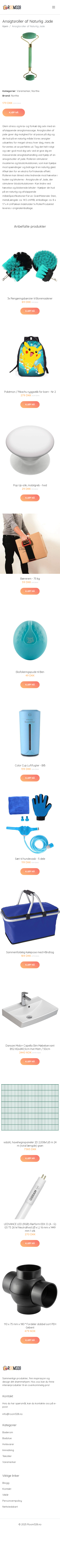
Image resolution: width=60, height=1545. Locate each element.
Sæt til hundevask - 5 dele (30, 858)
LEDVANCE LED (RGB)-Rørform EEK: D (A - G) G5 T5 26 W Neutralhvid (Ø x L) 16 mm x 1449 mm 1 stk (30, 1227)
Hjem (5, 26)
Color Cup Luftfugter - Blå (30, 765)
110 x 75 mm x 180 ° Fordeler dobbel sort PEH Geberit (30, 1326)
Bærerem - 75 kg (30, 578)
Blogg (5, 1482)
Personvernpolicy (12, 1500)
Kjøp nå (13, 112)
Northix (35, 91)
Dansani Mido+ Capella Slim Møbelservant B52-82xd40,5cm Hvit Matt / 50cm (30, 1047)
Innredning (8, 1450)
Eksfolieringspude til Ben (30, 672)
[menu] (54, 7)
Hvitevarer (8, 1444)
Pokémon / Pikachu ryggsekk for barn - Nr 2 (30, 391)
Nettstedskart (10, 1506)
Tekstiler (7, 1456)
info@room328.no (12, 1414)
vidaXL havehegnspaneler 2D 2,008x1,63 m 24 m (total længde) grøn (30, 1144)
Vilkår (5, 1494)
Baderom (7, 1432)
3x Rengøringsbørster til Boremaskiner (30, 298)
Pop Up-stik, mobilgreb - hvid (30, 485)
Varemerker (23, 91)
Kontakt (6, 1488)
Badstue (7, 1438)
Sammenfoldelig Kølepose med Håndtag (30, 952)
